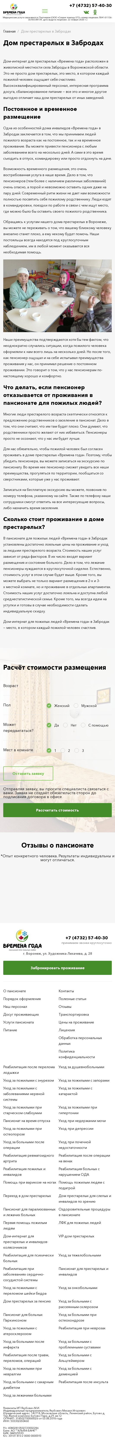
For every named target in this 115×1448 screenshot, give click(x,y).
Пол (7, 705)
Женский (61, 706)
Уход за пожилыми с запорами (84, 1080)
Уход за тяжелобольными (80, 1255)
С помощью (98, 725)
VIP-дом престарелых (76, 1236)
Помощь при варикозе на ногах (29, 1182)
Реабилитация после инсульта (83, 1382)
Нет (74, 725)
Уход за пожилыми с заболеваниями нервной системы (23, 1094)
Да (56, 725)
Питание (10, 1030)
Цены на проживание (76, 1022)
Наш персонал (15, 1006)
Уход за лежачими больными (27, 1395)
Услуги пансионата (18, 1022)
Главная (9, 31)
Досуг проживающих (21, 1014)
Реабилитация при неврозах (82, 1328)
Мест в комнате (18, 750)
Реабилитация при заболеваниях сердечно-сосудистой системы (23, 1274)
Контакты (66, 991)
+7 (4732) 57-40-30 (90, 5)
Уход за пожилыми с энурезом (28, 1080)
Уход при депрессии (76, 1128)
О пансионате (14, 991)
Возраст (10, 685)
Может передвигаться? (18, 727)
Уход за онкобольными (78, 1288)
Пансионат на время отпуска (26, 1120)
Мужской (89, 706)
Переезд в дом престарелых (27, 1196)
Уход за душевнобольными (81, 1067)
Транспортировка (74, 1014)
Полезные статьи (72, 999)
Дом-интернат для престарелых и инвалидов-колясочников (25, 1242)
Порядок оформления (22, 999)
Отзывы (65, 1006)
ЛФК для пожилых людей (80, 1222)
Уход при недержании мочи (82, 1120)
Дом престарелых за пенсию (27, 1301)
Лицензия (67, 1030)
